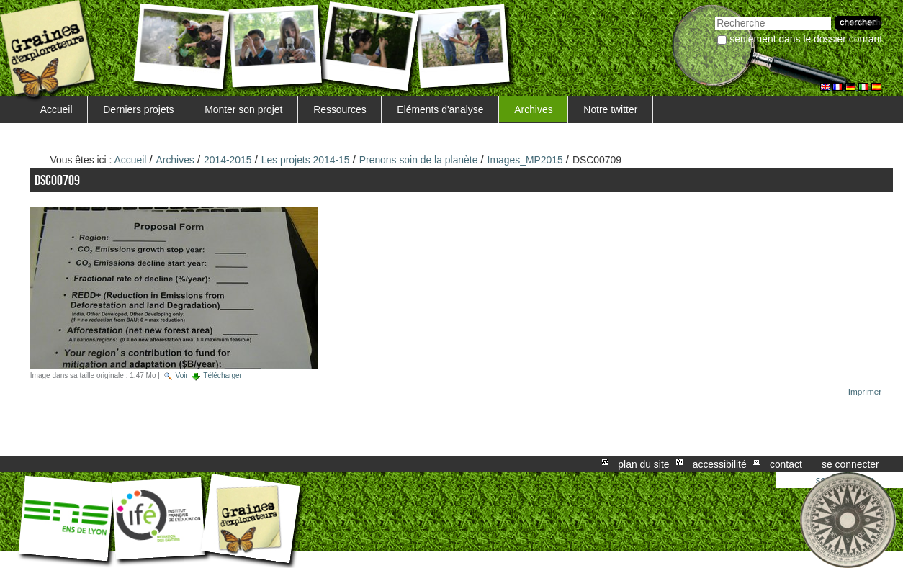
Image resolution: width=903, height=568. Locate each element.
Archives (533, 109)
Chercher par (714, 14)
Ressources (339, 109)
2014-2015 (228, 160)
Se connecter (850, 464)
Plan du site (643, 464)
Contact (786, 464)
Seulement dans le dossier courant (805, 39)
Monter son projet (243, 109)
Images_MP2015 (525, 160)
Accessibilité (720, 464)
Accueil (56, 109)
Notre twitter (610, 109)
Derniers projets (138, 109)
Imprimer (865, 392)
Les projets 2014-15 (305, 160)
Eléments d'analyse (440, 109)
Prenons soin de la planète (418, 160)
